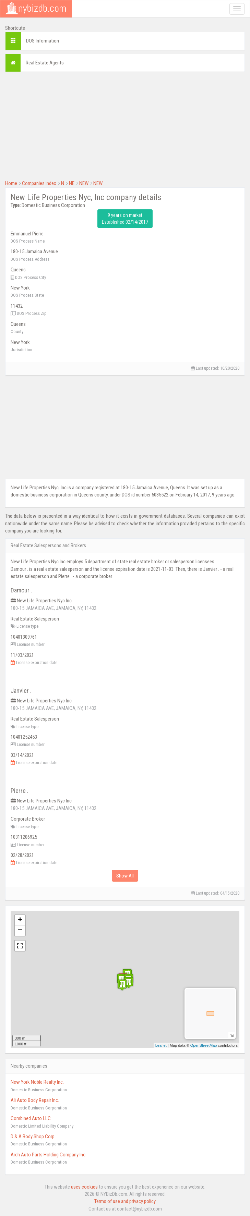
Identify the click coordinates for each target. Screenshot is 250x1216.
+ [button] (20, 920)
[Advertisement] (125, 125)
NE (71, 183)
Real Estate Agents (45, 63)
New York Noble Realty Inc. (37, 1082)
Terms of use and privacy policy (125, 1201)
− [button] (20, 930)
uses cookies (84, 1187)
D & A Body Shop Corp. (33, 1136)
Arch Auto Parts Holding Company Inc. (48, 1155)
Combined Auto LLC (31, 1118)
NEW (83, 183)
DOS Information (42, 41)
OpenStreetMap (203, 1045)
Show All (125, 876)
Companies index (39, 183)
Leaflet (161, 1045)
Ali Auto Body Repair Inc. (35, 1100)
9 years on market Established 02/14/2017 (125, 218)
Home (11, 183)
